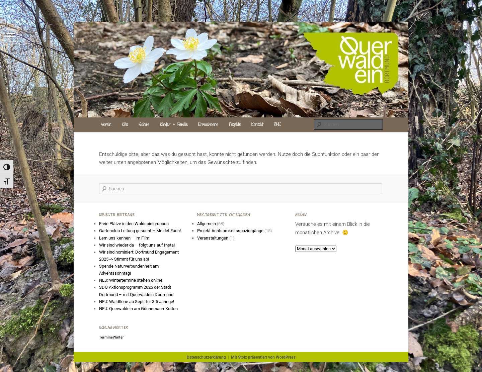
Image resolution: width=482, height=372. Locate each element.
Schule (144, 124)
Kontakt (257, 124)
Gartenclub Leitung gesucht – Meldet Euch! (140, 230)
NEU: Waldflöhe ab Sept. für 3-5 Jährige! (136, 301)
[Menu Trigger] (10, 32)
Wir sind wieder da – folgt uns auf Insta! (137, 245)
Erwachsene (208, 124)
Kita (125, 124)
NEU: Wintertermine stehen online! (131, 280)
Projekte (235, 124)
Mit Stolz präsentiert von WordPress (263, 357)
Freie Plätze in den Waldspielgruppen (134, 223)
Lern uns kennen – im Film (124, 238)
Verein (106, 124)
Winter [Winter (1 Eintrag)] (118, 337)
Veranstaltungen (212, 238)
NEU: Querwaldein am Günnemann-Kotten (138, 308)
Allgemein (206, 223)
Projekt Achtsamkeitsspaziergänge (230, 230)
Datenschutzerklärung (206, 357)
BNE (277, 124)
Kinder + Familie (174, 124)
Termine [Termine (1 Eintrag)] (106, 337)
